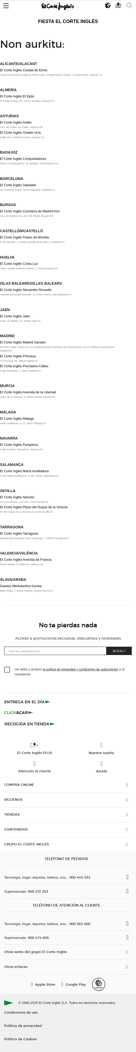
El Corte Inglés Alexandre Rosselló (25, 290)
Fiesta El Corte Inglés (68, 21)
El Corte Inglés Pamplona (19, 445)
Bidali (119, 650)
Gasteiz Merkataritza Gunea (21, 586)
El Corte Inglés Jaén (15, 316)
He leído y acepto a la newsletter (70, 671)
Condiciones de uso (21, 1012)
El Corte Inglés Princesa (18, 356)
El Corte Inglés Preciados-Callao (24, 366)
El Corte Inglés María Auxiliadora (24, 471)
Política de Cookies (20, 1038)
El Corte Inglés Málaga (17, 418)
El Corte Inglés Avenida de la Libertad (28, 392)
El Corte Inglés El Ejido (17, 96)
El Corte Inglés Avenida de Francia (25, 560)
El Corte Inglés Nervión (17, 497)
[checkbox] (7, 670)
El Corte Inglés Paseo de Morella (24, 237)
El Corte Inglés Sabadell (18, 185)
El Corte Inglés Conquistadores (23, 159)
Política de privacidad (23, 1025)
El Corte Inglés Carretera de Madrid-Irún (30, 211)
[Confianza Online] (98, 984)
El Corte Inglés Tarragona (19, 533)
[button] (6, 4)
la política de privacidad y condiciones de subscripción (80, 669)
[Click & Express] (27, 701)
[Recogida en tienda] (29, 723)
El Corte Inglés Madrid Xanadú (22, 342)
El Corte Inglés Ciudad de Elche (23, 70)
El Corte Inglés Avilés (16, 122)
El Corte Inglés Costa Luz (19, 264)
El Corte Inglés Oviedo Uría (20, 133)
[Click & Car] (18, 712)
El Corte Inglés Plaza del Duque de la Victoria (34, 507)
